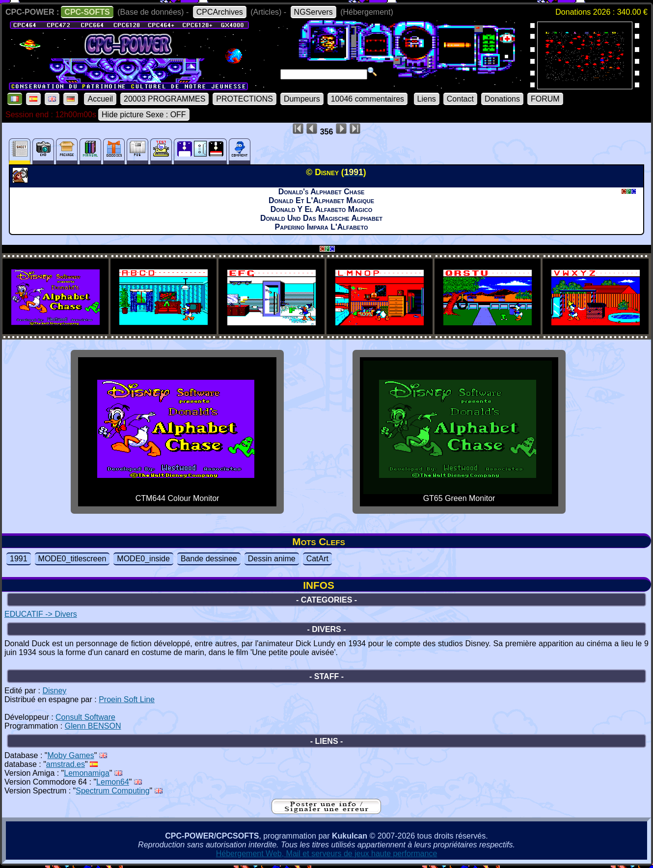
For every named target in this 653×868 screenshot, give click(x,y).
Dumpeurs (302, 99)
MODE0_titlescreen (72, 558)
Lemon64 (112, 782)
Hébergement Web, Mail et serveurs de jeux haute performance (326, 853)
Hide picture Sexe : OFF (144, 114)
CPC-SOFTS (86, 12)
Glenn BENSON (93, 726)
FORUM (545, 99)
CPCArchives (219, 12)
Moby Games (71, 755)
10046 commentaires (367, 99)
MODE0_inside (143, 558)
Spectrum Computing (112, 791)
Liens (426, 99)
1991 (18, 558)
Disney (54, 690)
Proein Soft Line (127, 699)
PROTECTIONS (244, 99)
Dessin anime (272, 558)
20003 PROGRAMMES (164, 99)
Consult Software (85, 717)
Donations (502, 99)
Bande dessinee (209, 558)
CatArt (317, 558)
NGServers (313, 12)
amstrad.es (65, 764)
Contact (460, 99)
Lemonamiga (86, 773)
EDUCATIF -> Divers (40, 614)
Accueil (100, 99)
